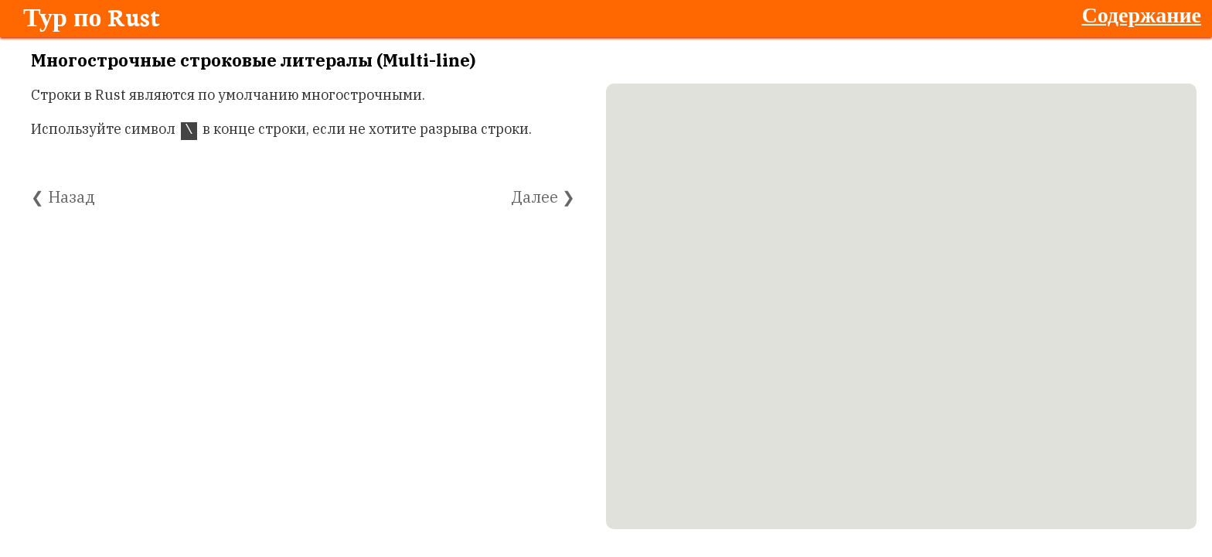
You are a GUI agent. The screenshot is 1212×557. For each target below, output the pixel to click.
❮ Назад (63, 196)
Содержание (1141, 14)
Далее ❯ (543, 196)
